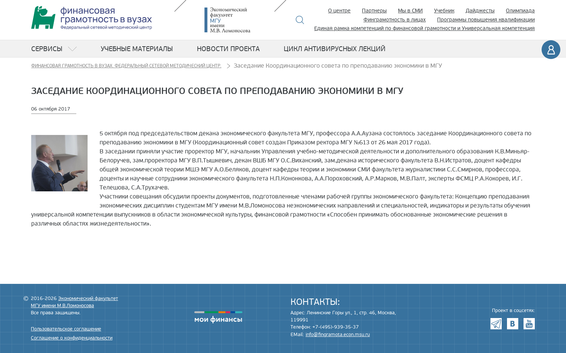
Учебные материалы (137, 49)
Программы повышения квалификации (486, 20)
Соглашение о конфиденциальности (71, 338)
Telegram (496, 323)
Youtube (529, 323)
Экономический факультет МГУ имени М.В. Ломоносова (238, 20)
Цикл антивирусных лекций (335, 49)
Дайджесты (480, 11)
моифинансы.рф (218, 317)
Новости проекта (228, 49)
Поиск (300, 20)
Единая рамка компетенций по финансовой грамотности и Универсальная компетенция (424, 28)
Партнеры (374, 11)
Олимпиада (520, 11)
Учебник (444, 11)
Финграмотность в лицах (394, 20)
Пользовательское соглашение (66, 329)
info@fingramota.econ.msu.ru (338, 335)
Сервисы (46, 49)
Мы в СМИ (410, 11)
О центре (339, 11)
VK (512, 323)
